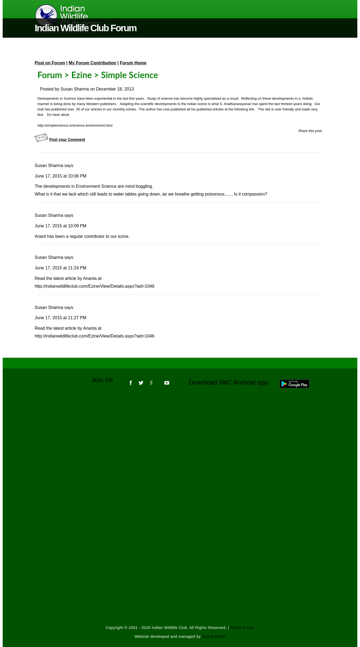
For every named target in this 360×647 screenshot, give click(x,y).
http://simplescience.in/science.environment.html (74, 125)
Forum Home (133, 63)
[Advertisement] (180, 465)
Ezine (81, 74)
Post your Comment (67, 139)
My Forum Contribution (92, 63)
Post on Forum (50, 63)
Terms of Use (242, 627)
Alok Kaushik (213, 636)
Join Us (105, 380)
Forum (49, 74)
